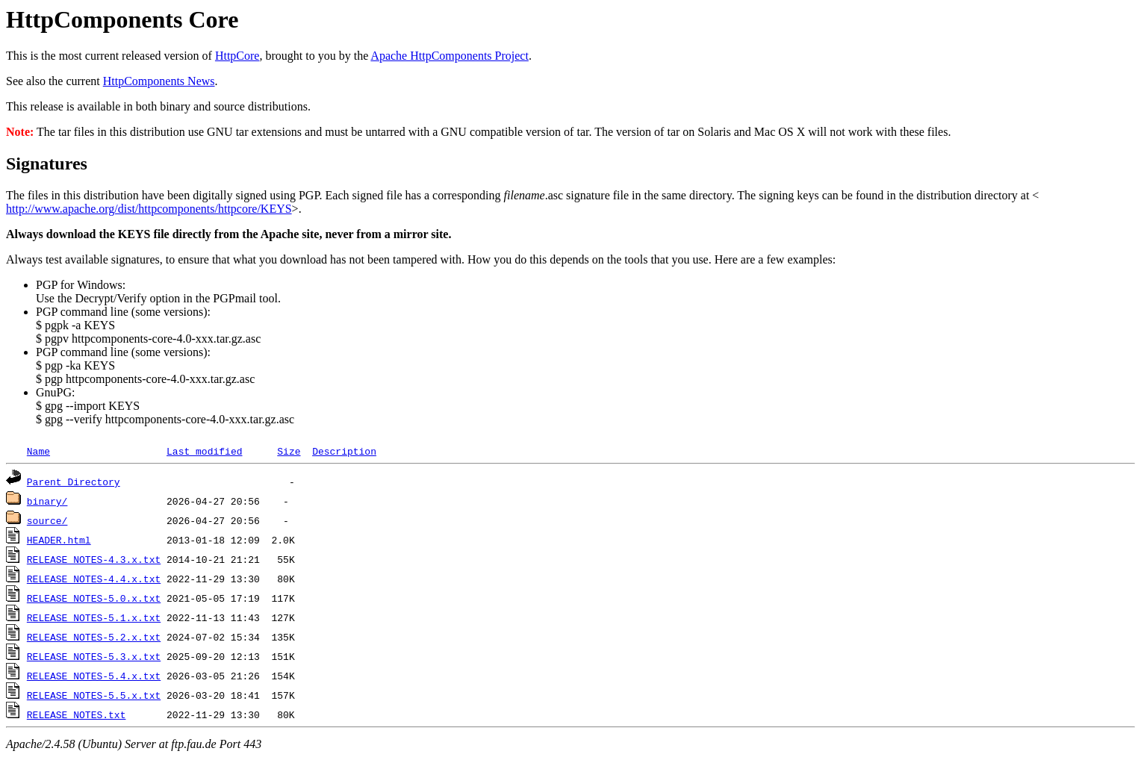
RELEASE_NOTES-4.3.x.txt (94, 559)
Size (288, 451)
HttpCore (237, 55)
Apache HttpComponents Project (449, 55)
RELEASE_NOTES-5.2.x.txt (94, 637)
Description (344, 451)
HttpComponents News (159, 81)
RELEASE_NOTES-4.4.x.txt (94, 578)
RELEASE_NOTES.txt (76, 714)
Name (38, 451)
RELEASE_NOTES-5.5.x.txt (94, 695)
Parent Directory (73, 481)
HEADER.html (59, 539)
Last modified (204, 451)
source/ (47, 520)
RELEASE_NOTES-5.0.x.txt (94, 598)
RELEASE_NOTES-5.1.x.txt (94, 617)
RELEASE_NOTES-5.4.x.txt (94, 675)
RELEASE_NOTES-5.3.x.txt (94, 656)
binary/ (47, 501)
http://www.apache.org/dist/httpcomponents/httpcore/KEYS (149, 208)
